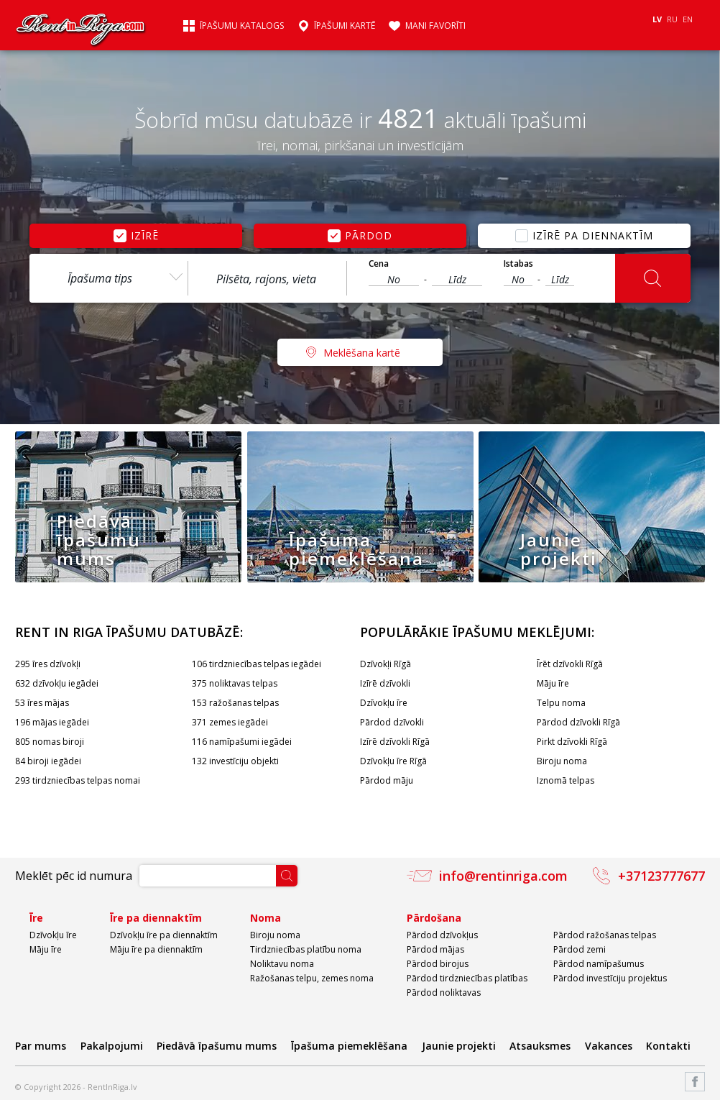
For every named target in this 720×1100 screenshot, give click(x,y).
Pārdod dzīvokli (392, 722)
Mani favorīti (435, 26)
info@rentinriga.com (503, 875)
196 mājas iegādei (52, 722)
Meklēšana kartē (361, 352)
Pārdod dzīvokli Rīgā (578, 722)
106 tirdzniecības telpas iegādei (256, 664)
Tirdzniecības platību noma (305, 949)
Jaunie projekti (459, 1046)
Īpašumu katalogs (242, 26)
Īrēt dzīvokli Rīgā (570, 664)
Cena (379, 264)
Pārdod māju (386, 780)
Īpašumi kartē (344, 26)
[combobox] (108, 278)
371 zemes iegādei (230, 722)
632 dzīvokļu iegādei (56, 683)
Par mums (40, 1046)
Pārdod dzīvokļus (442, 935)
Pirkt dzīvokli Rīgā (572, 741)
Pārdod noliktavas (444, 992)
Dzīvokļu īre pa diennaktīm (164, 935)
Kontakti (668, 1046)
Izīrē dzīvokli (385, 683)
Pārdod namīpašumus (598, 964)
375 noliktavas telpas (234, 683)
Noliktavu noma (282, 964)
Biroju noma (562, 761)
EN (688, 19)
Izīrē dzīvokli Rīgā (395, 741)
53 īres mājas (42, 703)
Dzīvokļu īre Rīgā (393, 761)
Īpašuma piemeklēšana (349, 1046)
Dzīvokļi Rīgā (385, 664)
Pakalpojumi (111, 1046)
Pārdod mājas (435, 949)
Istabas (518, 264)
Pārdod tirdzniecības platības (467, 978)
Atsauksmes (540, 1046)
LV (657, 19)
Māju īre (553, 683)
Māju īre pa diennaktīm (156, 949)
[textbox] (267, 279)
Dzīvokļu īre (383, 703)
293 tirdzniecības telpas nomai (77, 780)
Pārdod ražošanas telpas (604, 935)
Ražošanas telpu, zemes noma (312, 978)
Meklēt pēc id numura (73, 876)
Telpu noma (561, 703)
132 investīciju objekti (235, 761)
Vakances (608, 1046)
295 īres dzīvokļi (47, 664)
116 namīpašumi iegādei (242, 741)
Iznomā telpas (565, 780)
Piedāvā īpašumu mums (217, 1046)
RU (672, 19)
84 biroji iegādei (48, 761)
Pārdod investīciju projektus (610, 978)
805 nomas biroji (49, 741)
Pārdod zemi (579, 949)
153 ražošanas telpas (235, 703)
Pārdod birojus (438, 964)
